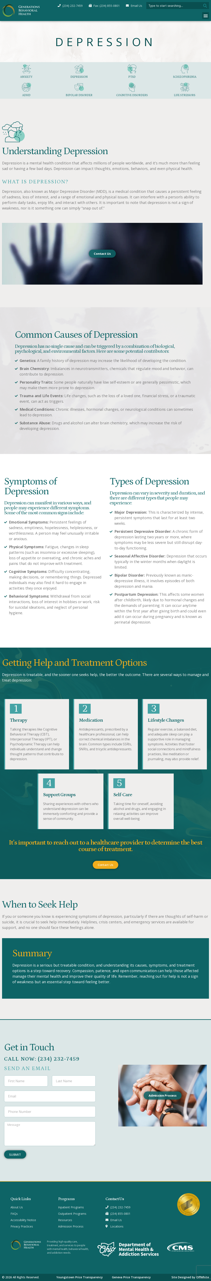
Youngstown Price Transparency (79, 1277)
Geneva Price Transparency (131, 1277)
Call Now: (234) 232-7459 (42, 1059)
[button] (205, 15)
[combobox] (174, 5)
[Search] (205, 5)
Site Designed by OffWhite (190, 1277)
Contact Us (102, 253)
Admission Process (162, 1095)
